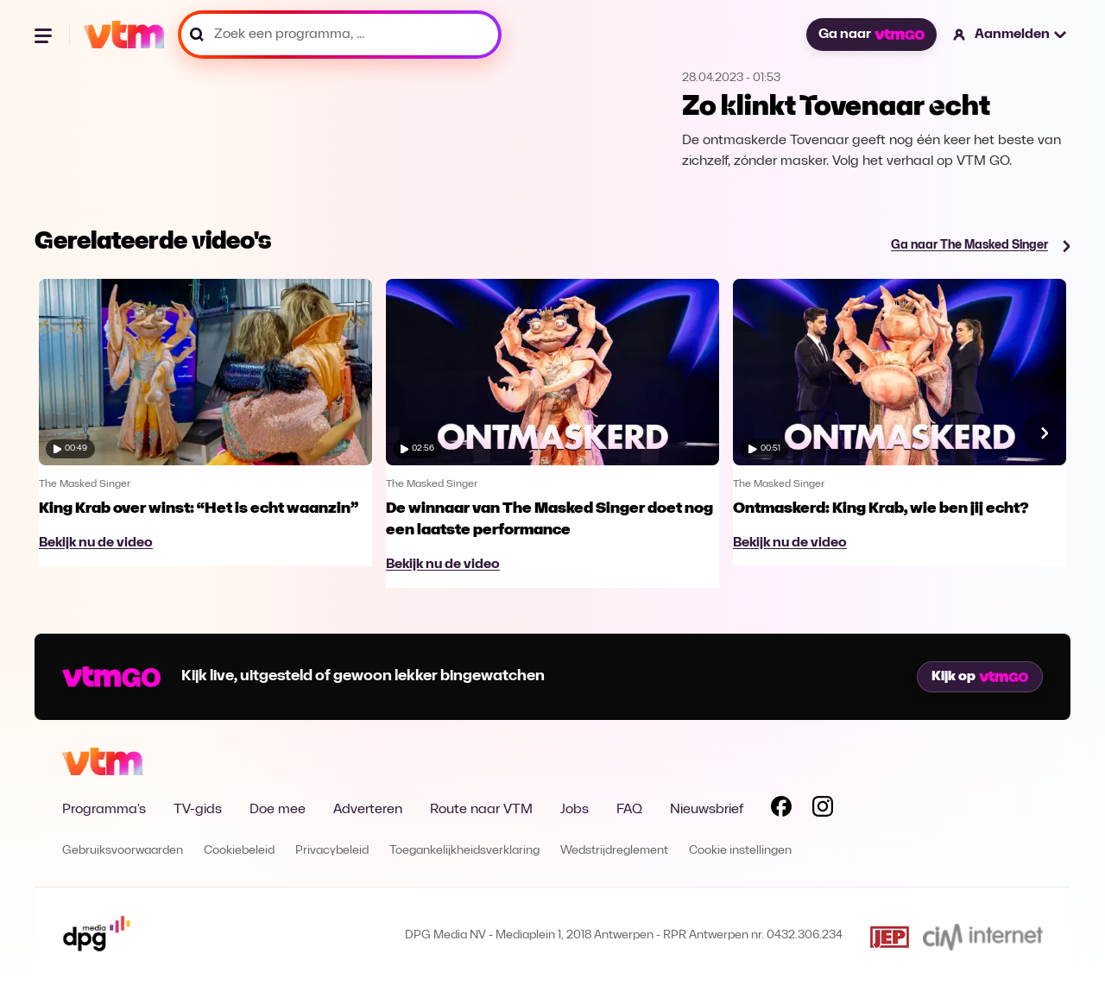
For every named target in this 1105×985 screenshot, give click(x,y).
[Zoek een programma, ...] (339, 34)
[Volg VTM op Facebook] (781, 810)
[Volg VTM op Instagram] (822, 810)
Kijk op (979, 677)
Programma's (104, 810)
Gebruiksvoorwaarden (122, 850)
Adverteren (367, 810)
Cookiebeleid (239, 850)
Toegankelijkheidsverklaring (464, 850)
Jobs (574, 810)
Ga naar (871, 34)
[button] (1010, 34)
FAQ (629, 810)
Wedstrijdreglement (614, 850)
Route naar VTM (481, 810)
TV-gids (198, 810)
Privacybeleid (332, 850)
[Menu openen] (45, 34)
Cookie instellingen (740, 850)
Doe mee (277, 810)
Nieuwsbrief (706, 810)
